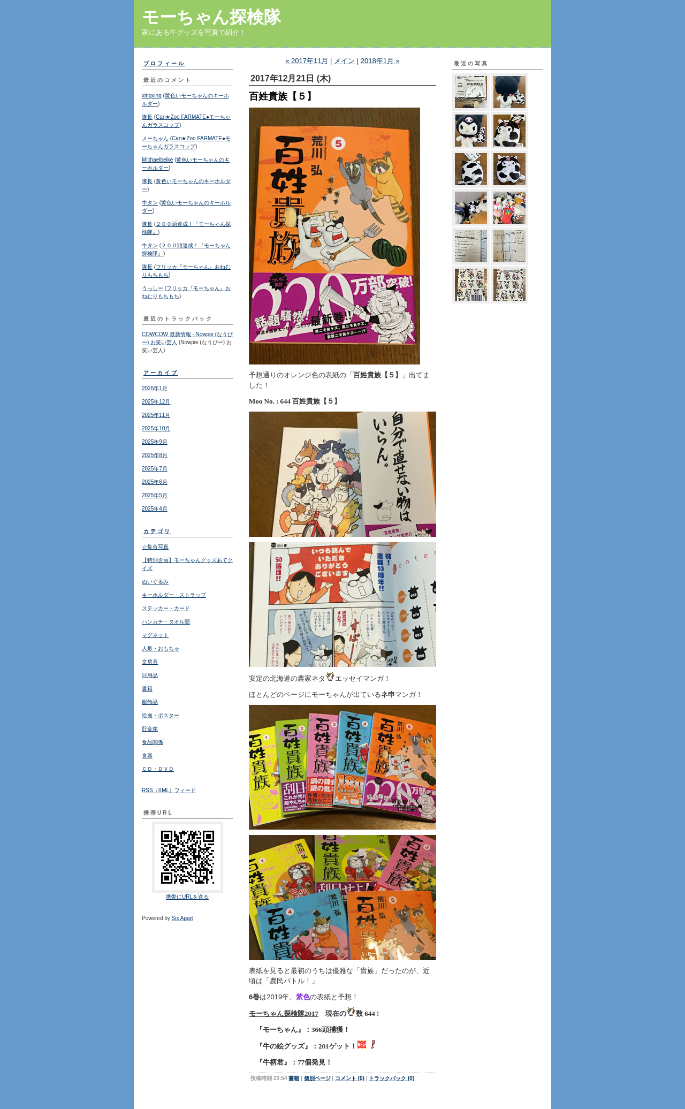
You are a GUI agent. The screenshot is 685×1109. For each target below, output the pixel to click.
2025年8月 (155, 455)
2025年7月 (155, 469)
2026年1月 (155, 388)
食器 (147, 755)
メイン (344, 61)
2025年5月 (155, 495)
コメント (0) (349, 1078)
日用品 (150, 675)
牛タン (150, 203)
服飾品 (150, 702)
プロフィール (164, 63)
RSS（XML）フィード (169, 790)
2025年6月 (155, 482)
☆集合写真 (155, 547)
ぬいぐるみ (155, 581)
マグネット (155, 635)
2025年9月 (155, 442)
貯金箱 (150, 729)
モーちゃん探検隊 (211, 17)
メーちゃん (155, 138)
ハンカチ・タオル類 (166, 622)
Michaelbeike (157, 160)
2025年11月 (156, 415)
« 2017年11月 (306, 61)
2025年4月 (155, 509)
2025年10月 (156, 428)
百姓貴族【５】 (282, 96)
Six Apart (182, 918)
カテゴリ (157, 531)
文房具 (150, 662)
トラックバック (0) (391, 1078)
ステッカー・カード (166, 608)
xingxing (152, 95)
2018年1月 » (380, 61)
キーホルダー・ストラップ (174, 595)
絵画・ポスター (160, 715)
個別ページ (317, 1078)
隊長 (147, 117)
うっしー (152, 288)
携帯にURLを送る (187, 897)
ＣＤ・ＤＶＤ (158, 769)
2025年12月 (156, 402)
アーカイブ (160, 373)
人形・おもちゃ (160, 648)
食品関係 (152, 742)
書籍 (147, 689)
